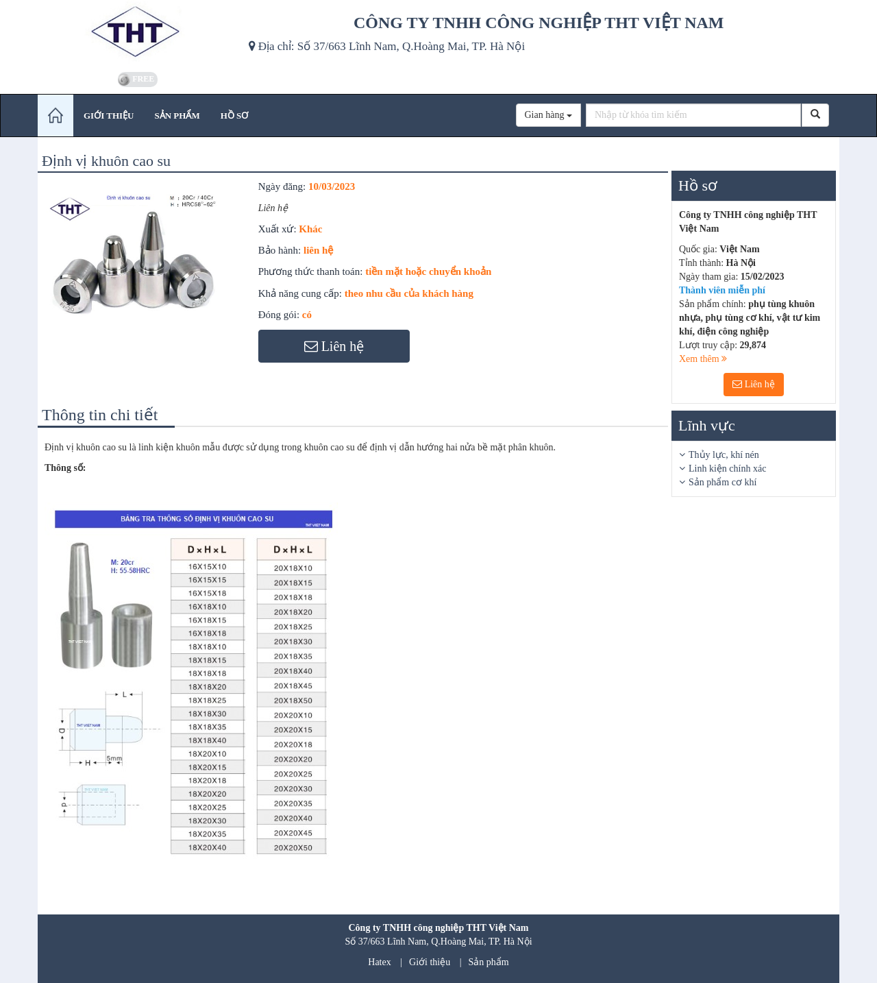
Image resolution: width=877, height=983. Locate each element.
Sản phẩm (489, 962)
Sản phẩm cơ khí (722, 482)
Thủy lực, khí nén (724, 455)
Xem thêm (703, 359)
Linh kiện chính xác (727, 468)
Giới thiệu (429, 962)
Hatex (379, 962)
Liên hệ (753, 384)
